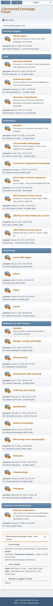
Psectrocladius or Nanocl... (13, 113)
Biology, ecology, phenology (27, 341)
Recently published (22, 61)
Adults (16, 274)
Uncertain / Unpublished (25, 97)
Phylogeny (18, 488)
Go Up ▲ (35, 600)
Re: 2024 (6, 526)
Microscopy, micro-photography (29, 439)
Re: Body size (8, 283)
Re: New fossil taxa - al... (12, 74)
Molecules (18, 456)
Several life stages (22, 257)
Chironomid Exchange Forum (18, 10)
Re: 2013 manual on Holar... (13, 209)
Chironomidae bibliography (26, 143)
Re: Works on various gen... (13, 156)
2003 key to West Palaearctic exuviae (31, 215)
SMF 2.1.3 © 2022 (20, 603)
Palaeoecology (20, 472)
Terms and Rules (25, 600)
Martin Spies (28, 74)
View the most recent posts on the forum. (20, 560)
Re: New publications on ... (13, 92)
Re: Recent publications (11, 267)
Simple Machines (33, 603)
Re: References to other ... (12, 138)
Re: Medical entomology (12, 432)
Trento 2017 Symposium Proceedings (31, 163)
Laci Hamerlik (30, 113)
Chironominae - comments (12, 243)
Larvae (16, 306)
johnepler (28, 191)
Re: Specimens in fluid (11, 449)
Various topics (20, 36)
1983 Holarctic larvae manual (27, 230)
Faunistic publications (24, 510)
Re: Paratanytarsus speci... (13, 416)
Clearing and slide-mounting (27, 374)
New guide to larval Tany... (12, 191)
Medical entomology (23, 423)
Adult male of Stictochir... (12, 49)
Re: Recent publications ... (12, 465)
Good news (7, 225)
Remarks (17, 125)
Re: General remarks (10, 173)
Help (16, 600)
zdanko (8, 552)
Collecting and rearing (24, 390)
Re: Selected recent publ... (12, 316)
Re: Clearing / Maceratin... (12, 383)
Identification (19, 406)
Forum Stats (13, 544)
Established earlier (22, 79)
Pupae (16, 290)
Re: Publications (9, 367)
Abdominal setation (10, 299)
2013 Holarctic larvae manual (27, 195)
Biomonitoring (20, 357)
